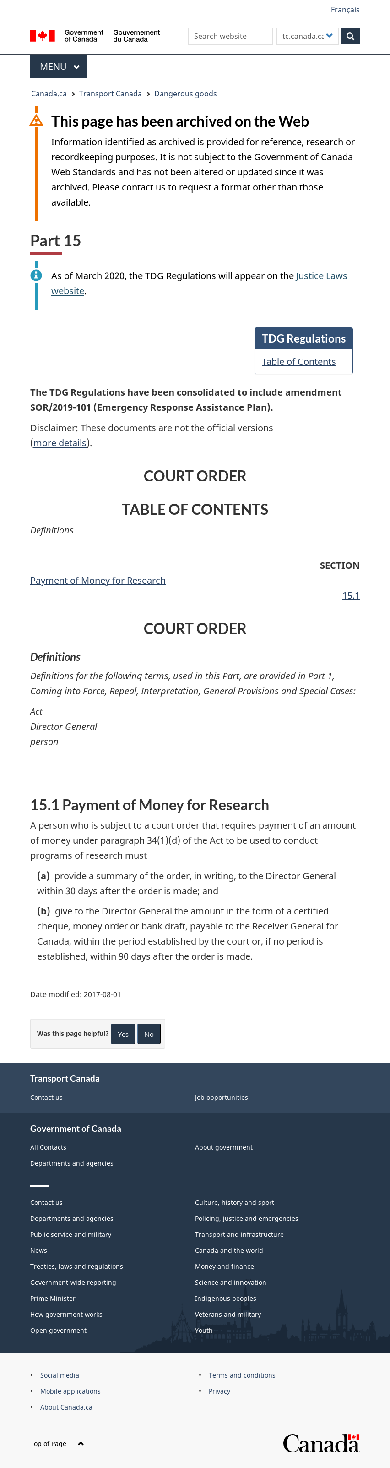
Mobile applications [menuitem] (70, 1391)
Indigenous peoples (225, 1298)
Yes (123, 1034)
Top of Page (57, 1443)
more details (60, 443)
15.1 (351, 595)
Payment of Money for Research (98, 580)
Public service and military (70, 1234)
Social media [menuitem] (59, 1375)
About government (224, 1147)
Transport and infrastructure (239, 1234)
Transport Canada (110, 94)
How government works (66, 1314)
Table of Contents (299, 361)
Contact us (46, 1097)
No (149, 1034)
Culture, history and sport (234, 1202)
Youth (204, 1330)
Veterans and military (228, 1314)
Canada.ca (49, 94)
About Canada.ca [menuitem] (66, 1407)
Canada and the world (229, 1250)
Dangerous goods (185, 94)
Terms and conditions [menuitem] (242, 1375)
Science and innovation (230, 1282)
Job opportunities (221, 1097)
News (38, 1250)
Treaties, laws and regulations (76, 1266)
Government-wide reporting (73, 1282)
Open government (58, 1330)
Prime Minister (53, 1298)
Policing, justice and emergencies (246, 1218)
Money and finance (224, 1266)
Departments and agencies (72, 1163)
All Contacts (48, 1147)
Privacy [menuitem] (219, 1391)
